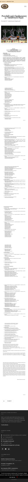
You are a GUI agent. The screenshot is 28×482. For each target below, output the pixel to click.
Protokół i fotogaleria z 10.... (8, 463)
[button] (7, 401)
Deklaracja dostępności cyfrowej (10, 445)
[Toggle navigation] (25, 6)
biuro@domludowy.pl (8, 441)
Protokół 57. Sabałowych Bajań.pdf (10, 21)
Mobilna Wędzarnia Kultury (8, 459)
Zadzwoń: (7, 1)
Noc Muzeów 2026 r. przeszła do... (9, 468)
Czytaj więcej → (5, 425)
